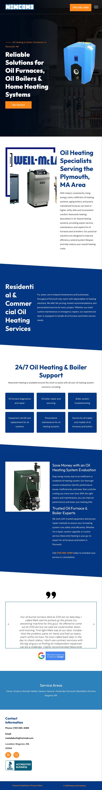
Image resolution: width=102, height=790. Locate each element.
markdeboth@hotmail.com (19, 738)
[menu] (96, 7)
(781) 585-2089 (21, 728)
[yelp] (8, 755)
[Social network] (16, 755)
